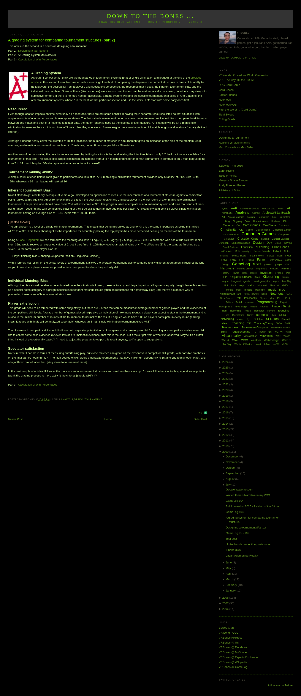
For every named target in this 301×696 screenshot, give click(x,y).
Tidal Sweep (226, 114)
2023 (226, 378)
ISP (225, 277)
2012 (226, 435)
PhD (238, 298)
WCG (244, 340)
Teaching (238, 323)
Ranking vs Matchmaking (234, 142)
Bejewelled (263, 217)
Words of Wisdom (243, 344)
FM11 (233, 259)
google (278, 264)
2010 (226, 446)
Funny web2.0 (275, 260)
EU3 (237, 251)
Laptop (285, 277)
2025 (226, 367)
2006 (226, 609)
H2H (287, 264)
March (230, 579)
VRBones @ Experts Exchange (238, 657)
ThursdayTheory (263, 323)
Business (275, 221)
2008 (226, 597)
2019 (226, 395)
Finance (224, 256)
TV (254, 332)
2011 (226, 440)
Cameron (228, 225)
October (231, 467)
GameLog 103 (235, 512)
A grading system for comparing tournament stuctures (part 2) (61, 40)
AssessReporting (236, 217)
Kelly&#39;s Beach (241, 276)
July (228, 484)
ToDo (279, 323)
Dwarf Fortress (230, 247)
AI (288, 208)
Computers (284, 234)
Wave (235, 340)
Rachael (264, 306)
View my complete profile (237, 58)
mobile (229, 289)
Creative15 (229, 239)
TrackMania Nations (280, 327)
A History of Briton (230, 190)
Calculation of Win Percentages (37, 59)
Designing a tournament (33, 50)
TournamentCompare (255, 327)
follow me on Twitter (280, 685)
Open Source (226, 298)
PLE (279, 298)
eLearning (262, 247)
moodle (248, 289)
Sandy (250, 315)
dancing (265, 239)
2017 (226, 406)
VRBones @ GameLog (233, 667)
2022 (226, 384)
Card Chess (226, 90)
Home (108, 419)
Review (271, 310)
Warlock (225, 340)
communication (231, 234)
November (232, 462)
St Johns (258, 319)
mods (238, 290)
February (232, 585)
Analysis (67, 399)
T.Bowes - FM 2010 (231, 165)
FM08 (288, 255)
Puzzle (253, 306)
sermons (262, 314)
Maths (251, 285)
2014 (226, 423)
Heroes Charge (245, 268)
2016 (226, 412)
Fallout (277, 251)
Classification (263, 229)
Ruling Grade (227, 119)
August (230, 479)
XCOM (285, 344)
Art (223, 217)
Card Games (251, 225)
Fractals (250, 260)
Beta (274, 217)
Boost (247, 221)
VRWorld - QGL (228, 632)
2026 (226, 362)
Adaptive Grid (268, 208)
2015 (226, 418)
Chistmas (284, 225)
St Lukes (272, 319)
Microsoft (262, 285)
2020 (226, 390)
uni (270, 331)
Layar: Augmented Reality (242, 555)
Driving (288, 243)
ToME (287, 323)
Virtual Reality (231, 335)
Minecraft (274, 285)
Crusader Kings (247, 238)
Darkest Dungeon (240, 243)
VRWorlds (266, 335)
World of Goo (263, 344)
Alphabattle (227, 213)
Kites (257, 277)
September (233, 473)
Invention (266, 272)
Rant (224, 310)
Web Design (271, 340)
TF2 (249, 323)
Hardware (227, 268)
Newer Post (15, 419)
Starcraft (286, 319)
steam (225, 323)
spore (240, 319)
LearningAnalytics (261, 281)
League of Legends (240, 281)
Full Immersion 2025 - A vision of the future (252, 506)
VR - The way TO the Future (236, 80)
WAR (278, 336)
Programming (267, 302)
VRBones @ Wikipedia (233, 662)
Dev (269, 242)
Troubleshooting (240, 331)
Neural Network (251, 294)
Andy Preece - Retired (232, 185)
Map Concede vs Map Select (237, 147)
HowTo (235, 273)
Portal (239, 302)
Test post (231, 538)
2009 (226, 451)
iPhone (279, 273)
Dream (278, 243)
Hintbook (274, 268)
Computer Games (258, 233)
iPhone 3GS (233, 550)
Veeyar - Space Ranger (233, 180)
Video (288, 332)
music (272, 289)
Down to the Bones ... (150, 16)
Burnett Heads (260, 221)
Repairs (247, 311)
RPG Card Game (229, 85)
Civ (241, 229)
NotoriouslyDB (228, 104)
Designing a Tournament (234, 137)
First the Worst (256, 255)
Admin (281, 208)
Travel (224, 332)
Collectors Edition (282, 229)
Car (238, 225)
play (272, 298)
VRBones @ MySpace (233, 652)
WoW (276, 344)
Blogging (237, 221)
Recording (235, 310)
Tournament (93, 399)
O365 (289, 294)
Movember (260, 290)
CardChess (269, 225)
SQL (248, 319)
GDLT (257, 264)
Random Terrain (281, 306)
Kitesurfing (271, 276)
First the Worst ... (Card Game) (238, 109)
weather (256, 340)
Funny (261, 259)
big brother (284, 217)
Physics (263, 298)
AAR (234, 208)
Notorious (225, 99)
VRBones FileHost (230, 637)
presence (249, 302)
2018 (226, 401)
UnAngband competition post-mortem (249, 544)
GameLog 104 (235, 500)
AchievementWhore (249, 208)
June (229, 562)
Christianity (228, 229)
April (229, 573)
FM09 (224, 259)
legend (276, 281)
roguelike (284, 310)
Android (256, 213)
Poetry (288, 298)
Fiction (287, 251)
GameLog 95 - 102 (237, 533)
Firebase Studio (238, 256)
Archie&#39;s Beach (276, 212)
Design (79, 399)
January (231, 590)
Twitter (262, 332)
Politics (229, 302)
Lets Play (286, 281)
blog (227, 221)
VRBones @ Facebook (233, 647)
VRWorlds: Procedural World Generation (244, 75)
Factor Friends (228, 94)
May (229, 568)
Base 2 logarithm (29, 240)
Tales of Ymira (227, 175)
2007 (226, 603)
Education (247, 247)
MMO (285, 285)
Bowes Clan (226, 627)
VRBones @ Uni (229, 642)
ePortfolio (227, 251)
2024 (226, 373)
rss (227, 315)
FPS (241, 260)
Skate (273, 315)
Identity (253, 273)
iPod (288, 273)
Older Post (200, 419)
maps (241, 285)
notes (264, 294)
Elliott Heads (280, 247)
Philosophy (250, 298)
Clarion (249, 230)
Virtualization (250, 336)
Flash (279, 256)
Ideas (244, 273)
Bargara (251, 217)
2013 (226, 429)
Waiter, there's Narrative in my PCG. (248, 495)
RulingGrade (238, 315)
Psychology (241, 306)
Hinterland (286, 268)
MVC (282, 289)
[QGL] (225, 208)
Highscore (261, 268)
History (225, 273)
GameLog (241, 264)
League (224, 281)
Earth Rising (226, 170)
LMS (233, 285)
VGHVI (278, 332)
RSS (201, 413)
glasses (268, 264)
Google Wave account (239, 489)
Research (259, 310)
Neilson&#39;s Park (230, 294)
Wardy (287, 336)
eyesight (246, 251)
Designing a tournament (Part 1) (246, 527)
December (232, 456)
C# (284, 221)
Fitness (270, 256)
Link (226, 285)
